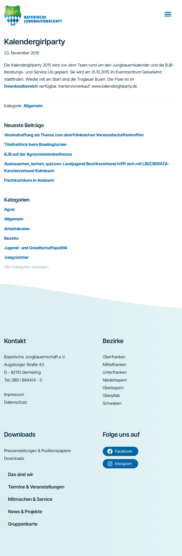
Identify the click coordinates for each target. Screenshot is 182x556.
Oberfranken (114, 356)
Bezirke (11, 238)
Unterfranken (115, 372)
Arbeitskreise (17, 228)
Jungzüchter (16, 257)
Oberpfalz (111, 395)
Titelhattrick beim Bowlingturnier (35, 144)
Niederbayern (115, 380)
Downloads (14, 458)
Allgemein (33, 105)
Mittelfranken (114, 364)
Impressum (14, 394)
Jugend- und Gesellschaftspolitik (35, 247)
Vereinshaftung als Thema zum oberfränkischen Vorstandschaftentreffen (74, 134)
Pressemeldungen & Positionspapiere (37, 450)
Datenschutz (15, 402)
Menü (168, 14)
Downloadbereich (21, 86)
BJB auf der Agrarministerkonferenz (38, 154)
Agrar (9, 209)
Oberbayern (113, 387)
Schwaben (112, 403)
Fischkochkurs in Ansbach (29, 180)
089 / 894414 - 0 (27, 380)
